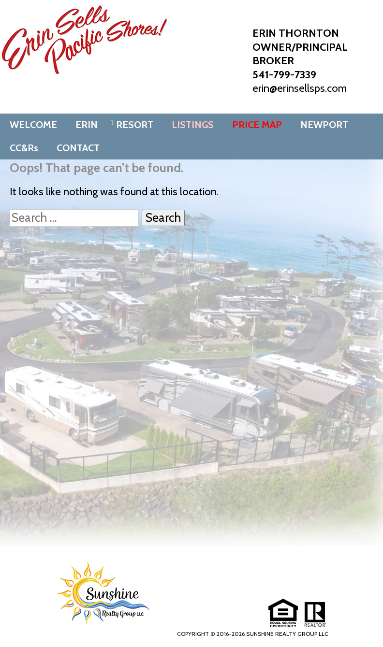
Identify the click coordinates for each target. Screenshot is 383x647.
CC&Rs (24, 148)
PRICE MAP (257, 124)
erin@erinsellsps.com (299, 88)
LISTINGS (193, 124)
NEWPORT (324, 124)
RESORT (134, 124)
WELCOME (33, 124)
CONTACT (78, 148)
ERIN (86, 124)
